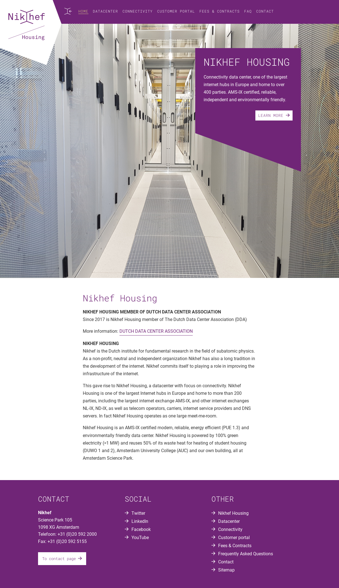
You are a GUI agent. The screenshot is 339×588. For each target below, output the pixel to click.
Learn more (274, 115)
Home (83, 11)
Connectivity (138, 11)
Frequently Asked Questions (245, 553)
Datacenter (105, 11)
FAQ (248, 11)
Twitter (138, 513)
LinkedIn (139, 521)
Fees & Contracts (219, 11)
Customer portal (176, 11)
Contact (265, 11)
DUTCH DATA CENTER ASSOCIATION (156, 331)
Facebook (141, 529)
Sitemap (226, 570)
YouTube (140, 537)
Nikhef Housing (233, 513)
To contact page (62, 558)
